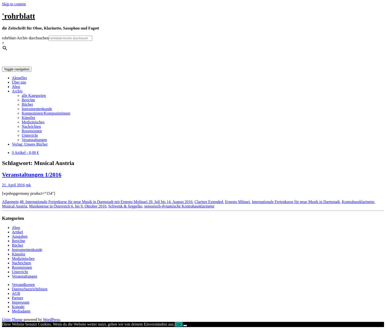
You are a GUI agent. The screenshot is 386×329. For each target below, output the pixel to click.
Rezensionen (32, 131)
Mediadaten (21, 311)
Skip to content (14, 4)
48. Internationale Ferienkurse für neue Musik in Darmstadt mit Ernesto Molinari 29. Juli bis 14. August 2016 (106, 202)
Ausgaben (20, 236)
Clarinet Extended (208, 202)
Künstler (28, 118)
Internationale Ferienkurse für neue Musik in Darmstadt (296, 202)
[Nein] (185, 325)
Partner (17, 298)
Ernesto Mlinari (237, 202)
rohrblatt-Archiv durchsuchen (25, 38)
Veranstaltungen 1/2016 (31, 174)
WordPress (51, 319)
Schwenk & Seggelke (125, 206)
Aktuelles (19, 78)
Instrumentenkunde (37, 109)
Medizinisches (33, 122)
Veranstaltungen (34, 140)
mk (28, 185)
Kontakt (18, 307)
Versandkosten (23, 285)
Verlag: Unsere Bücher (30, 144)
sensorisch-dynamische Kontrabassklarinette (179, 206)
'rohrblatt (18, 16)
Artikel (17, 232)
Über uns (19, 82)
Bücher (27, 104)
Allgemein (10, 202)
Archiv (17, 91)
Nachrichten (31, 126)
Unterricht (30, 135)
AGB (16, 293)
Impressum (20, 302)
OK (179, 324)
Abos (16, 87)
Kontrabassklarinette (358, 202)
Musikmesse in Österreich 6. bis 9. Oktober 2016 (67, 206)
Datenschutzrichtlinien (30, 289)
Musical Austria (14, 206)
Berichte (28, 100)
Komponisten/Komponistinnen (46, 113)
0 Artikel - (25, 152)
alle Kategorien (34, 95)
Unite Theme (12, 319)
